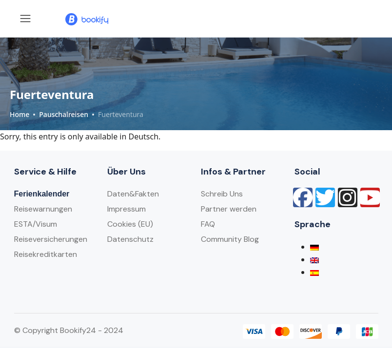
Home (19, 114)
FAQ (208, 224)
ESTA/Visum (35, 224)
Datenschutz (130, 239)
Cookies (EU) (130, 224)
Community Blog (230, 239)
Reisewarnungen (43, 209)
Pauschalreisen (63, 114)
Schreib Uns (222, 194)
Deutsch (144, 136)
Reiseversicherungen (50, 239)
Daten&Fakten (133, 194)
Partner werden (228, 209)
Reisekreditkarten (45, 254)
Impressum (126, 209)
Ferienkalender (42, 194)
